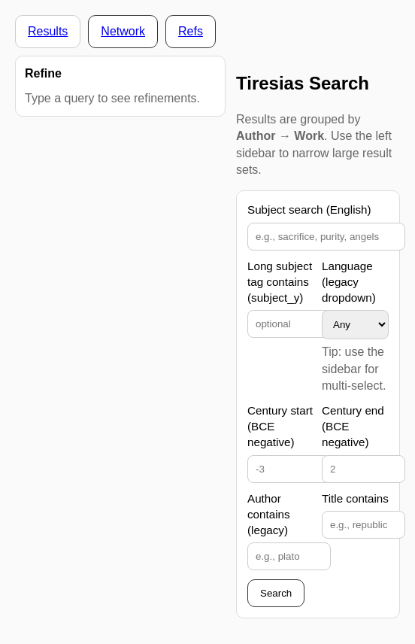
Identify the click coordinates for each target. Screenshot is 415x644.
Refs (190, 31)
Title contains (355, 498)
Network (123, 31)
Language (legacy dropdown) (349, 282)
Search (276, 593)
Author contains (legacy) (268, 514)
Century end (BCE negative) (353, 426)
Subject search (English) (309, 209)
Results (48, 31)
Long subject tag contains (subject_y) (279, 282)
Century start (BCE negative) (280, 426)
